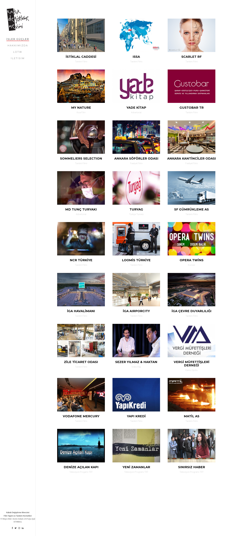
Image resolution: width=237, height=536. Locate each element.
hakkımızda (17, 45)
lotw (17, 51)
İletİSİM (18, 58)
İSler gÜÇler (17, 39)
